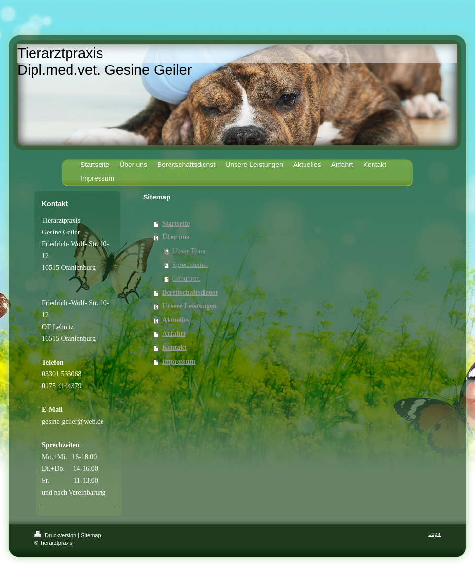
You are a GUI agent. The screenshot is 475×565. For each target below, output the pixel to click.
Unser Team (189, 251)
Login (434, 534)
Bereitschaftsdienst (190, 292)
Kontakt (174, 347)
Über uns (175, 237)
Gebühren (186, 278)
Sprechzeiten (190, 264)
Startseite (176, 223)
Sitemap (91, 535)
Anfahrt (174, 333)
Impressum (178, 361)
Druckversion (56, 535)
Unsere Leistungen (189, 306)
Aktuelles (176, 320)
